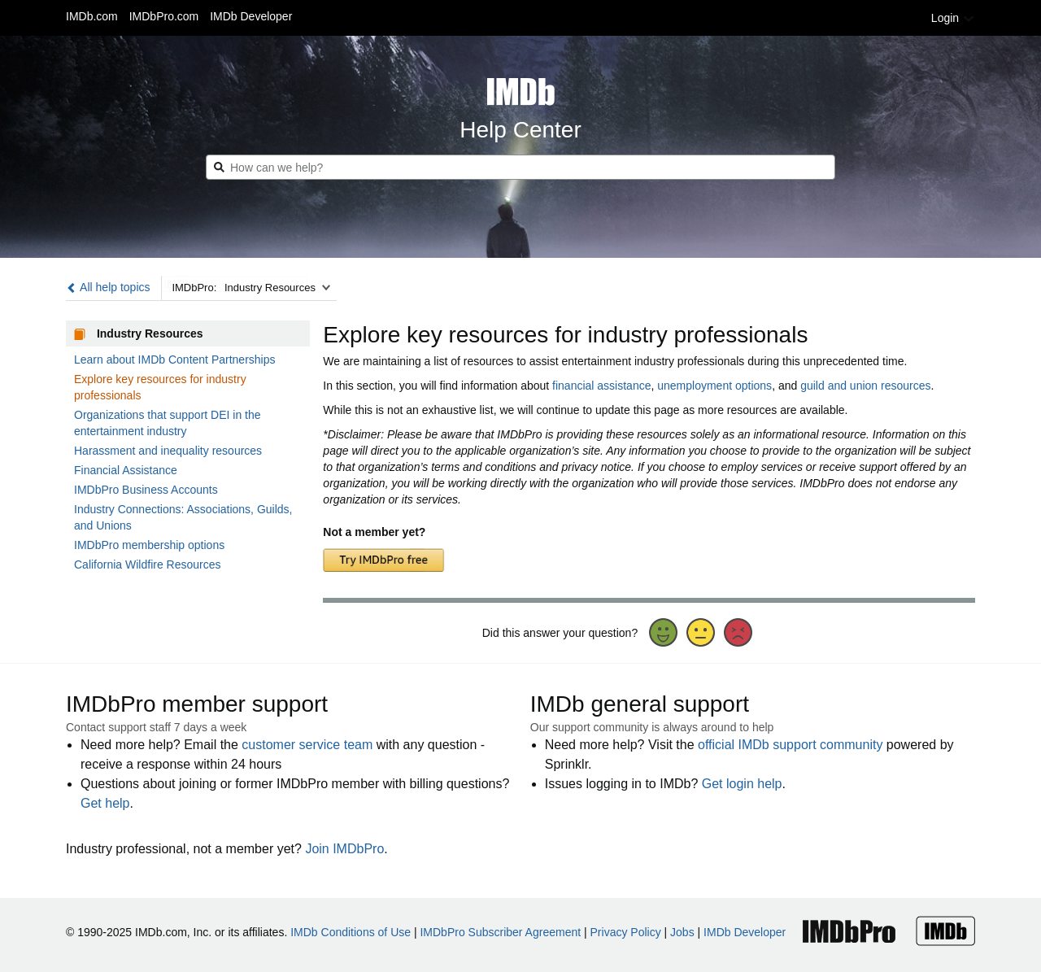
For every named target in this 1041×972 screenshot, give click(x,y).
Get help (105, 803)
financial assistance (601, 385)
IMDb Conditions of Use (350, 932)
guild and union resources (865, 385)
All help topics (108, 287)
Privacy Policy (625, 932)
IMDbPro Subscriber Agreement (500, 932)
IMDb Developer (251, 16)
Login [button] (953, 17)
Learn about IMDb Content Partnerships (174, 359)
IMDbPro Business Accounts (146, 489)
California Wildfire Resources (147, 564)
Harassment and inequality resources (168, 450)
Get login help (742, 784)
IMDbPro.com (164, 16)
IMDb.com (92, 16)
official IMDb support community (790, 745)
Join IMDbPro (344, 849)
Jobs (682, 932)
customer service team (307, 745)
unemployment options (714, 385)
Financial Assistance (125, 470)
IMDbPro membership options (149, 544)
